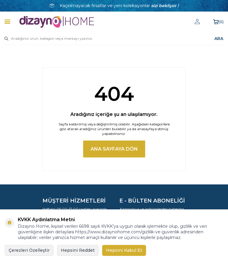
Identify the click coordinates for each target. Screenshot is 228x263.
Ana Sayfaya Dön (114, 149)
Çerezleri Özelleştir (29, 250)
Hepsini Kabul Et (124, 250)
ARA (218, 38)
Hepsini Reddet (78, 250)
